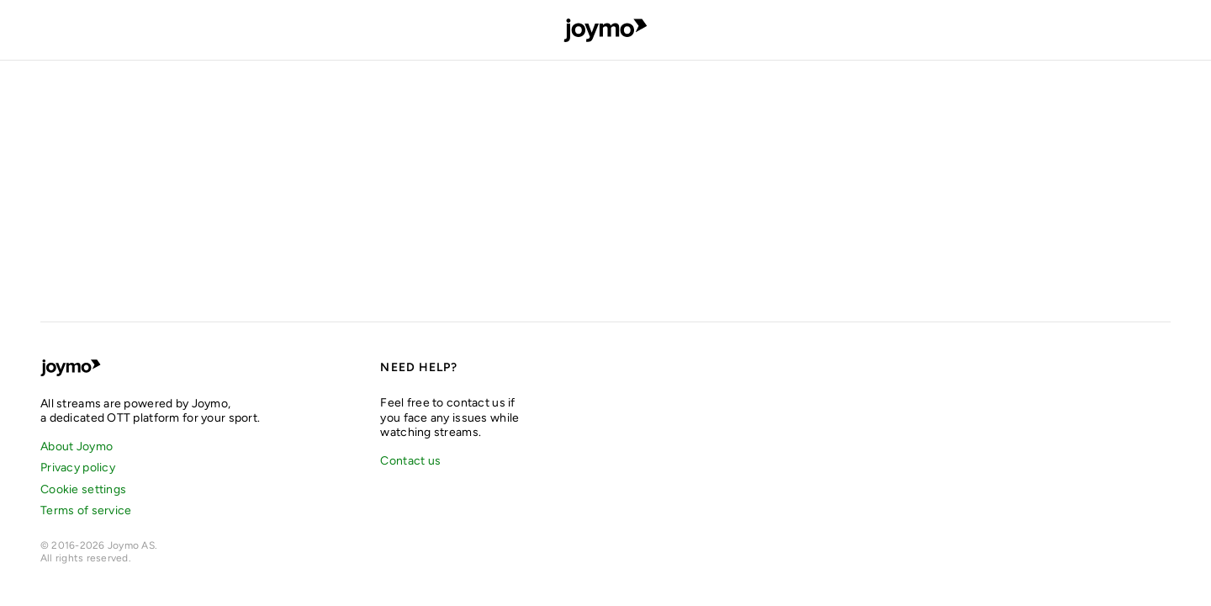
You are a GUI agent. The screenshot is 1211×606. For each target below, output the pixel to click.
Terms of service (85, 510)
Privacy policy (77, 467)
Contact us (410, 461)
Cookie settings (83, 489)
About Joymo (76, 446)
